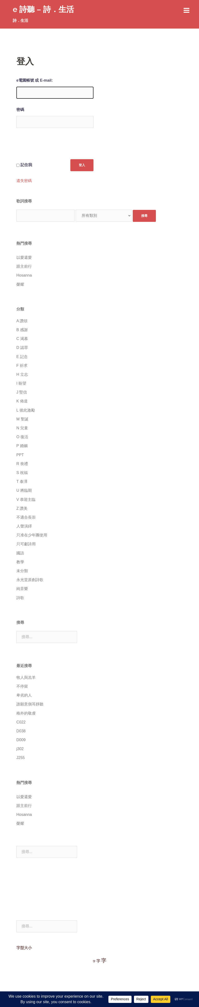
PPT (20, 455)
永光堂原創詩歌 (29, 580)
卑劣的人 (24, 695)
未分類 (22, 571)
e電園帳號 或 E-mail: (34, 80)
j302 (20, 749)
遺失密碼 (24, 181)
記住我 (26, 165)
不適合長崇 (26, 517)
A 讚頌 (21, 321)
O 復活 (22, 437)
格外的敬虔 (26, 713)
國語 (20, 553)
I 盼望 (21, 383)
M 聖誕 (22, 419)
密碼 (20, 110)
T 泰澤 (21, 481)
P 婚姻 (22, 446)
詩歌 (20, 598)
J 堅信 (21, 392)
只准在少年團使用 (31, 535)
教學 (20, 562)
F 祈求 (21, 366)
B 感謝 (22, 330)
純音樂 (22, 589)
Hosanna (24, 275)
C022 (21, 722)
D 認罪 (22, 348)
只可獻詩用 (26, 544)
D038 (21, 731)
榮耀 (20, 284)
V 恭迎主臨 (25, 499)
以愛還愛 (24, 257)
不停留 (22, 686)
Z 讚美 (21, 508)
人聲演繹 (24, 526)
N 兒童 (22, 428)
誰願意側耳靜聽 (29, 704)
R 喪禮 (22, 464)
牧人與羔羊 (26, 677)
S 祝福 (22, 473)
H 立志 (22, 374)
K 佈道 (22, 401)
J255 (20, 758)
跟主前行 (24, 266)
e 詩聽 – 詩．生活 (43, 9)
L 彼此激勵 (25, 410)
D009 (21, 740)
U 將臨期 (24, 490)
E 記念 (22, 357)
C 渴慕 (22, 339)
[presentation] (53, 147)
